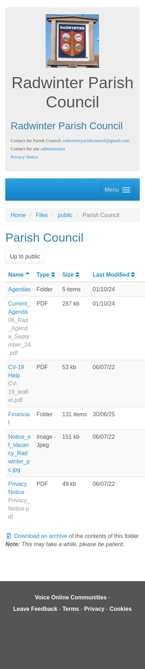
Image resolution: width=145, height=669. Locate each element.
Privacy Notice (24, 157)
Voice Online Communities (71, 597)
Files (42, 215)
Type (47, 275)
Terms (70, 609)
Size (71, 275)
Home (18, 215)
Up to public (25, 256)
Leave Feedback (35, 609)
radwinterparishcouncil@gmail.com (96, 140)
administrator (53, 148)
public (65, 215)
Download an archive (36, 536)
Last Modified (114, 275)
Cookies (120, 609)
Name (19, 275)
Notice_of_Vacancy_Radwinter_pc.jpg (19, 453)
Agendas (19, 289)
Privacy (94, 609)
